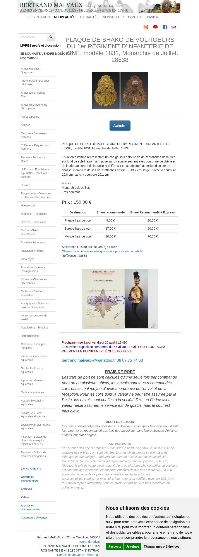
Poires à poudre (30, 116)
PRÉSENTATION (38, 17)
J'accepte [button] (114, 546)
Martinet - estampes (32, 392)
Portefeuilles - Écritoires (34, 327)
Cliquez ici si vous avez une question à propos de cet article (102, 251)
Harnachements (30, 335)
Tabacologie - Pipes (32, 250)
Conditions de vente (70, 555)
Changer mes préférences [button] (161, 546)
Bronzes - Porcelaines (33, 222)
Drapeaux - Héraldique (34, 213)
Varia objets (27, 259)
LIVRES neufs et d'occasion (37, 45)
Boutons (26, 185)
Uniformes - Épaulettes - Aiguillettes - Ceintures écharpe (35, 173)
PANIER (152, 17)
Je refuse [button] (132, 546)
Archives (26, 489)
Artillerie (25, 125)
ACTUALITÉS (89, 17)
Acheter (120, 125)
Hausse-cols (28, 205)
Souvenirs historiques (33, 242)
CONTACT (135, 17)
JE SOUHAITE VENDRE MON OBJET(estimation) (37, 56)
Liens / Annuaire (31, 468)
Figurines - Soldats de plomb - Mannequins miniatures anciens (33, 440)
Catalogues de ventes (34, 517)
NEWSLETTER (113, 17)
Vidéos (25, 497)
